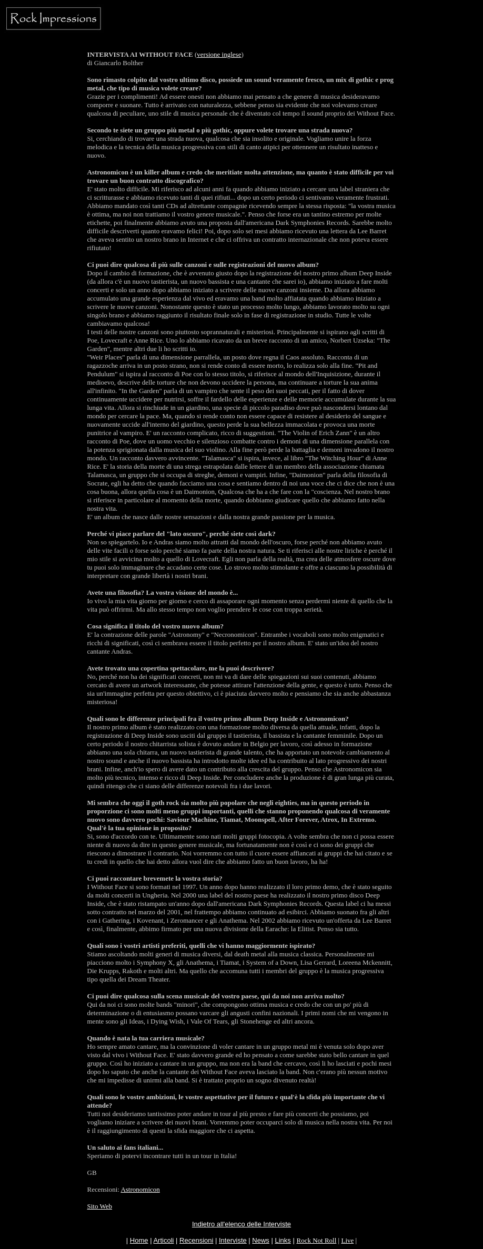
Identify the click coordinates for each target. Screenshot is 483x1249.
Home (139, 1240)
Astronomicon (139, 1189)
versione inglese (219, 54)
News (260, 1240)
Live (347, 1240)
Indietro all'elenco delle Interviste (241, 1224)
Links (282, 1240)
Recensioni (196, 1240)
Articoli (163, 1240)
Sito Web (99, 1206)
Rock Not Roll (316, 1240)
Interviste (233, 1240)
